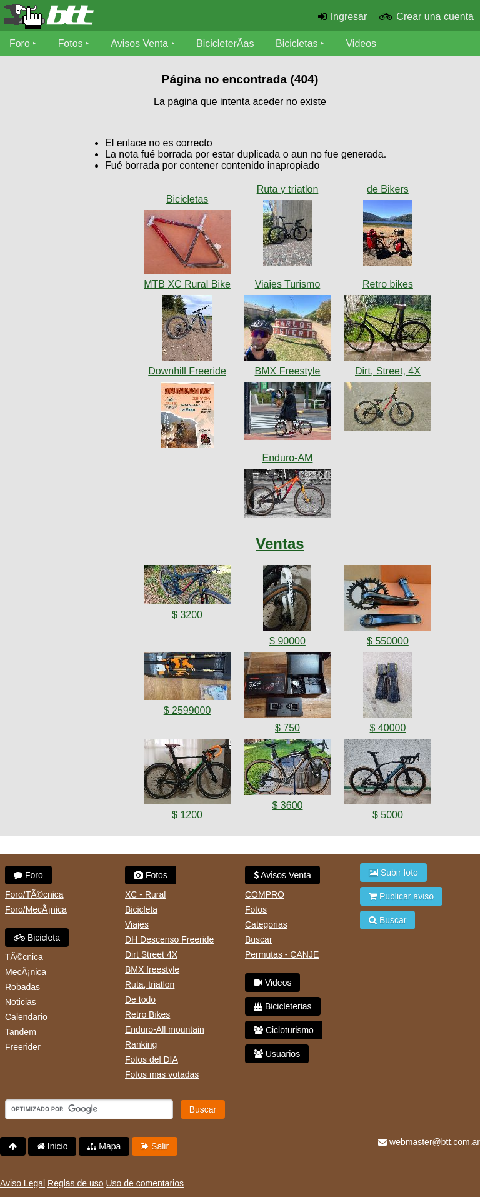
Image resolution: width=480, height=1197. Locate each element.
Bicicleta (37, 938)
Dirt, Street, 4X (388, 371)
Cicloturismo (284, 1030)
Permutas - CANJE (282, 954)
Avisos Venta (140, 43)
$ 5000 (387, 814)
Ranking (141, 1044)
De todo (140, 999)
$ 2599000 (187, 710)
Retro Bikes (147, 1014)
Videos (361, 43)
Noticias (20, 1002)
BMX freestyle (152, 969)
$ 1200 (187, 814)
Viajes (137, 924)
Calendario (26, 1017)
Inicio (52, 1146)
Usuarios (277, 1054)
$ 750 (287, 728)
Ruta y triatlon (288, 189)
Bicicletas (298, 43)
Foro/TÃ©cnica (34, 894)
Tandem (20, 1032)
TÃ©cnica (24, 957)
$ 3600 (287, 805)
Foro (19, 43)
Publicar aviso (401, 896)
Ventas (280, 543)
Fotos (70, 43)
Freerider (23, 1047)
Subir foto (393, 873)
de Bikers (388, 189)
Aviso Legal (22, 1183)
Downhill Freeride (187, 371)
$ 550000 (388, 641)
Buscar (258, 939)
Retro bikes (387, 284)
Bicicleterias (283, 1006)
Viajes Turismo (288, 284)
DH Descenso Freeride (169, 939)
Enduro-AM (287, 458)
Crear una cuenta (435, 16)
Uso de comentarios (145, 1183)
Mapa (104, 1146)
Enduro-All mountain (164, 1029)
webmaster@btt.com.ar (429, 1142)
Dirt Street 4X (151, 954)
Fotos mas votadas (162, 1074)
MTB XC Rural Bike (187, 284)
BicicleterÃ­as (225, 43)
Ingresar (349, 16)
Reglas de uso (76, 1183)
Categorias (266, 924)
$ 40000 (388, 728)
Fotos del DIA (151, 1059)
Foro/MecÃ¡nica (36, 909)
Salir (155, 1146)
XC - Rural (145, 894)
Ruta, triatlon (149, 984)
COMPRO (264, 894)
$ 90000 (287, 641)
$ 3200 (187, 614)
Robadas (22, 987)
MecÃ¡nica (25, 972)
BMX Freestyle (288, 371)
